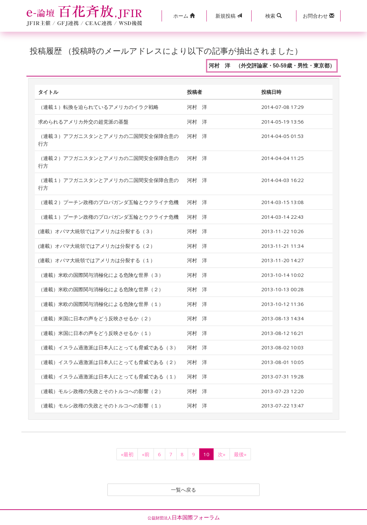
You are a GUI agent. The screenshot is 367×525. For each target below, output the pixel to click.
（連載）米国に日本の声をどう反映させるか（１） (96, 333)
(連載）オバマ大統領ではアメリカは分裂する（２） (96, 245)
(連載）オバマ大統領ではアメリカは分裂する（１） (96, 260)
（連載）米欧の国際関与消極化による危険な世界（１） (101, 304)
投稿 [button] (228, 15)
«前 (146, 454)
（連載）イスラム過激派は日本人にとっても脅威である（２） (108, 362)
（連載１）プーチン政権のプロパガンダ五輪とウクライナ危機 (108, 216)
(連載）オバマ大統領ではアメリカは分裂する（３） (96, 231)
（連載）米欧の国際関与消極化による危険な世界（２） (101, 289)
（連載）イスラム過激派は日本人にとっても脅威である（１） (108, 376)
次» (221, 454)
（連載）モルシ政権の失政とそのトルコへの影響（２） (101, 391)
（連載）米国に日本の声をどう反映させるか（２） (96, 318)
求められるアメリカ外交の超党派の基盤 (83, 121)
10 (206, 454)
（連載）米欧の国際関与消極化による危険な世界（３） (101, 275)
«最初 (127, 454)
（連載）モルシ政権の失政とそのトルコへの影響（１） (101, 405)
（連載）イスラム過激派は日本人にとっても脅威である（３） (108, 347)
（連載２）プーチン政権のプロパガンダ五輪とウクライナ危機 (108, 202)
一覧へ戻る (183, 490)
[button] (184, 16)
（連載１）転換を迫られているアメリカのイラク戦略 (98, 107)
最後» (240, 454)
